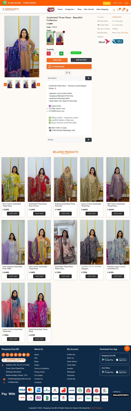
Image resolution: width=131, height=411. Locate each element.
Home (60, 9)
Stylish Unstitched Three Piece (38, 330)
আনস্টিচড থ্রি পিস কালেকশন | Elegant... (91, 267)
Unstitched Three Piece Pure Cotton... (38, 205)
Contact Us (38, 379)
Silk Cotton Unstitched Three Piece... (116, 205)
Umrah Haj (71, 379)
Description (52, 78)
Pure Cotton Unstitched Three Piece (12, 205)
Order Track (117, 3)
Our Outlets (38, 375)
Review (50, 140)
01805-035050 (29, 3)
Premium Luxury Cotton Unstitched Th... (116, 267)
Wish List (70, 358)
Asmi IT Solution (96, 408)
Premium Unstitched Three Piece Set (65, 205)
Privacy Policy (39, 372)
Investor (70, 368)
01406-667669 (14, 3)
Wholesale (71, 372)
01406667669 (13, 382)
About (36, 355)
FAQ (35, 358)
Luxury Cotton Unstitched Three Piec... (91, 205)
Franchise (70, 375)
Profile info (71, 355)
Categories (70, 9)
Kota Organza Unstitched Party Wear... (12, 267)
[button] (114, 10)
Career (36, 365)
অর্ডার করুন (57, 60)
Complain (107, 3)
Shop (79, 9)
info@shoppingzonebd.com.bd (19, 379)
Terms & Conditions (41, 368)
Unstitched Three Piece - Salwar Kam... (64, 267)
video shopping (102, 9)
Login (126, 3)
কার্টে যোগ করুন (81, 60)
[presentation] (5, 84)
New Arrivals (89, 9)
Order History (72, 362)
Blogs (36, 362)
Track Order (71, 365)
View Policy (124, 33)
